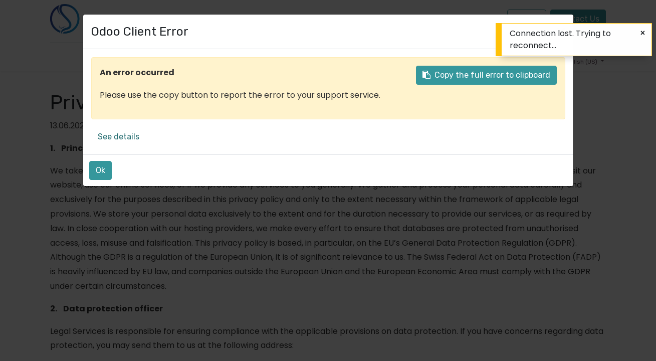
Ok (100, 170)
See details (118, 136)
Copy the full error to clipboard (486, 75)
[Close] (642, 33)
